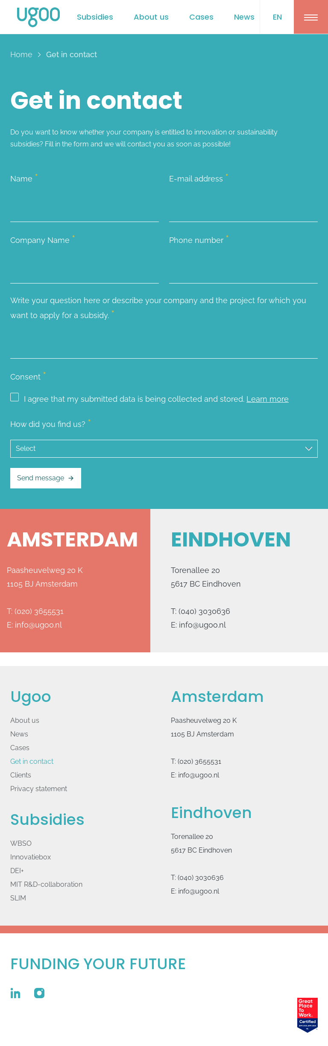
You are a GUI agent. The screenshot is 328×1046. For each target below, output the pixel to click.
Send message (45, 478)
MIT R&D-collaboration (46, 884)
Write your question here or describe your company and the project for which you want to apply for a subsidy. (158, 308)
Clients (20, 775)
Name (24, 177)
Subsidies (95, 17)
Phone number (199, 239)
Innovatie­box (30, 857)
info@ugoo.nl (38, 624)
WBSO (21, 843)
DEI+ (17, 871)
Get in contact (31, 761)
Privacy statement (38, 789)
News (244, 17)
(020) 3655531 (39, 611)
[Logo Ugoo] (38, 17)
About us (151, 17)
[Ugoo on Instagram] (39, 993)
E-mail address (198, 177)
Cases (201, 17)
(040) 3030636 (204, 611)
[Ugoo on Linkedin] (15, 993)
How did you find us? (50, 423)
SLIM (18, 898)
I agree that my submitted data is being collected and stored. (149, 398)
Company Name (42, 239)
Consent (28, 375)
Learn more (267, 398)
